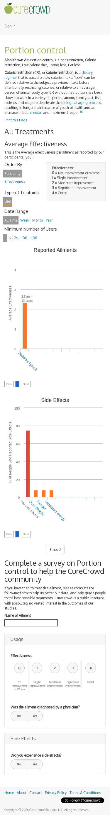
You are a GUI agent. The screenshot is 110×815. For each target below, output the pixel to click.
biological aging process (81, 102)
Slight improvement (37, 683)
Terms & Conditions (85, 792)
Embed (55, 549)
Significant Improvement (72, 683)
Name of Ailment (17, 615)
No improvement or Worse (19, 685)
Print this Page (15, 120)
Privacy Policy (56, 792)
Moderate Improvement (54, 683)
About (21, 792)
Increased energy (55, 510)
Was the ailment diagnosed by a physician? (45, 707)
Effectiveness (21, 656)
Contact (35, 792)
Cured (90, 682)
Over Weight (36, 507)
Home (9, 792)
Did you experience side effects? (36, 755)
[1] (81, 111)
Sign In (10, 26)
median (36, 112)
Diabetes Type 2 (27, 361)
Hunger (41, 505)
